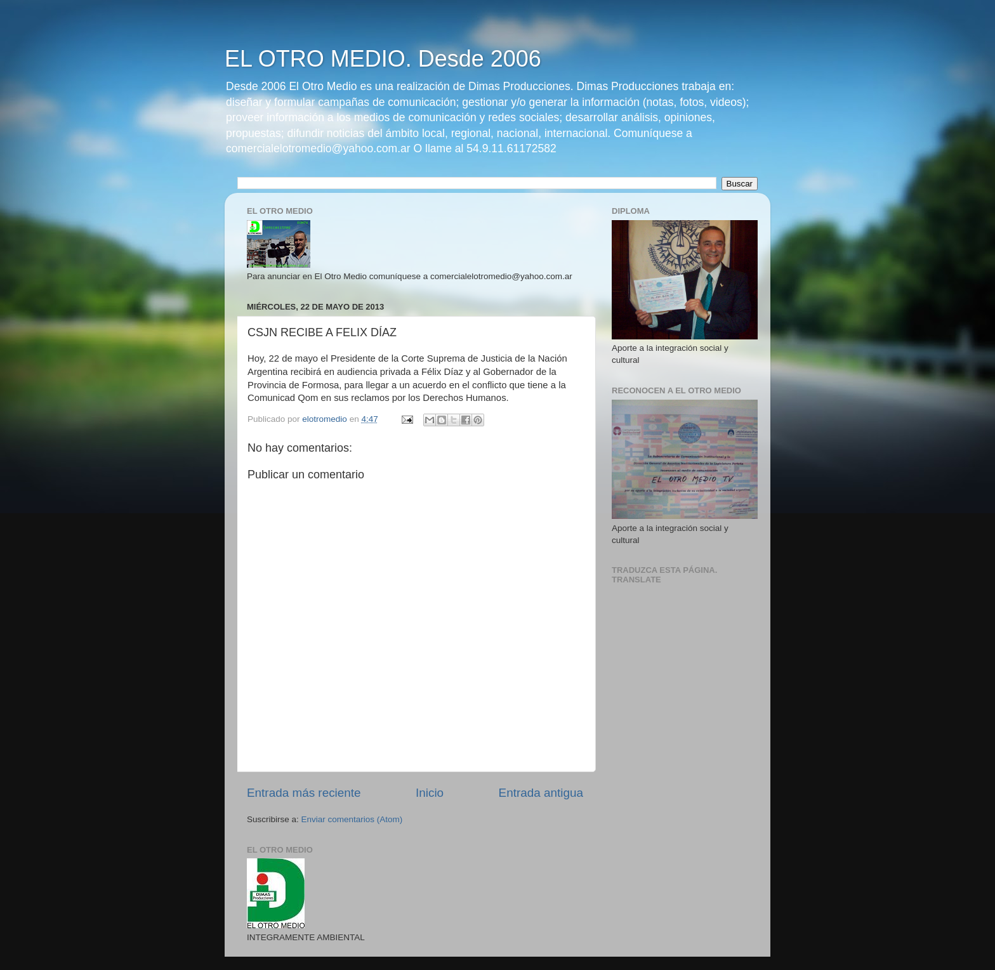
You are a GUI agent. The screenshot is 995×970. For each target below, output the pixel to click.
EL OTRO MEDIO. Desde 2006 (383, 59)
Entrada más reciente (304, 792)
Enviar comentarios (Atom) (352, 819)
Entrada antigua (541, 792)
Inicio (430, 792)
